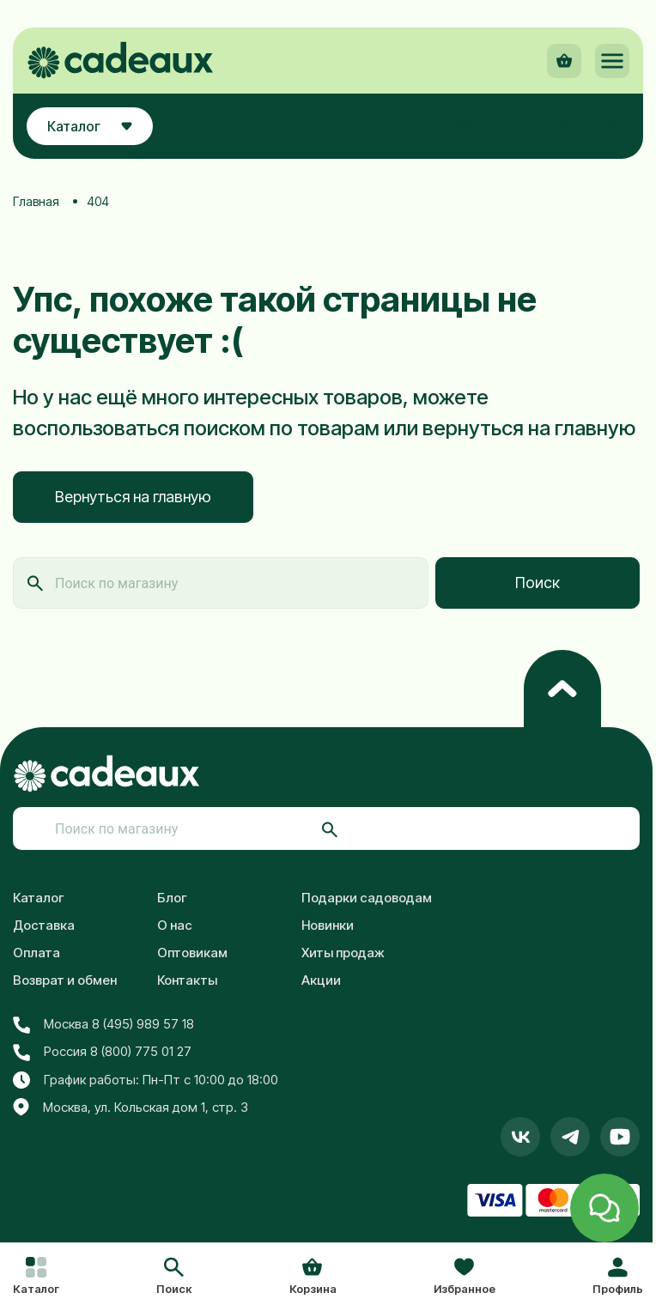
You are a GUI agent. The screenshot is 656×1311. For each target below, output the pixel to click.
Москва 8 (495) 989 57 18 (103, 1024)
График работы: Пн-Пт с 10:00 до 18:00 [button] (145, 1080)
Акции (321, 980)
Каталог (38, 897)
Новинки (327, 925)
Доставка (44, 925)
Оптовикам (192, 952)
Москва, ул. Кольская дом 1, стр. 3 (130, 1107)
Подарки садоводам (366, 897)
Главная (36, 201)
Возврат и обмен (65, 980)
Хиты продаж (343, 952)
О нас (174, 925)
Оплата (36, 952)
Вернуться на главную (133, 497)
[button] (173, 1277)
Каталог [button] (89, 126)
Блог (172, 897)
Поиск (537, 583)
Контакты (187, 980)
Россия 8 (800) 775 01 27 (102, 1051)
